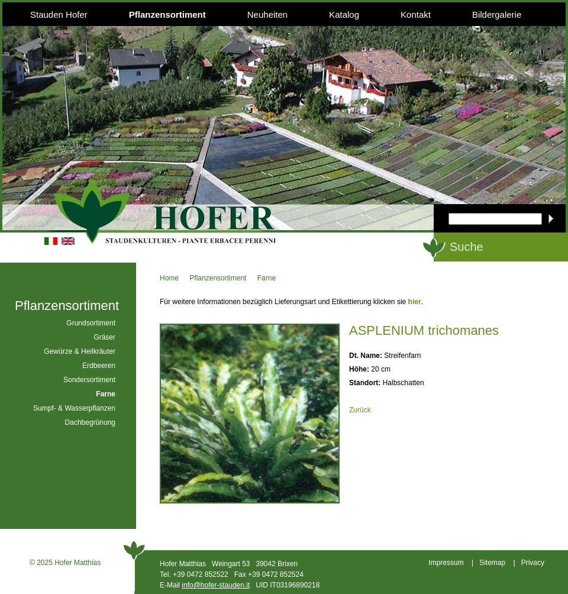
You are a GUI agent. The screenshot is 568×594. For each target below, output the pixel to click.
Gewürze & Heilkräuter (79, 351)
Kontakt (416, 14)
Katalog (344, 14)
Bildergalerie (496, 14)
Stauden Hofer (59, 14)
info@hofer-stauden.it (216, 585)
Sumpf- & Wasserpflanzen (74, 408)
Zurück (360, 410)
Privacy (532, 563)
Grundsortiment (90, 323)
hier (414, 302)
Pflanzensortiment (167, 14)
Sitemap (492, 563)
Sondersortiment (89, 380)
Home (169, 278)
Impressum (445, 563)
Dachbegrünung (90, 422)
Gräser (104, 337)
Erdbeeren (98, 365)
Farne (266, 278)
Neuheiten (267, 14)
